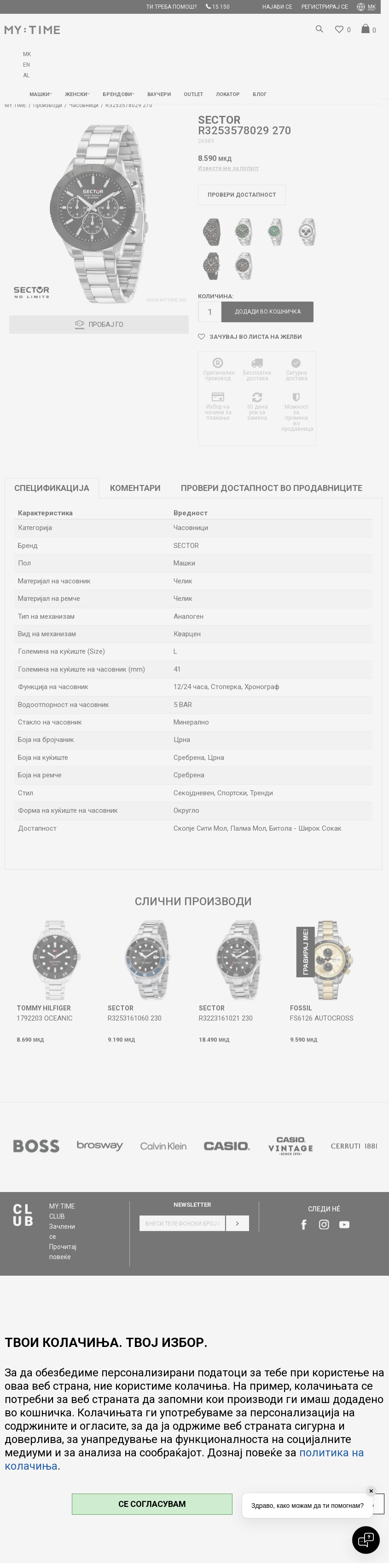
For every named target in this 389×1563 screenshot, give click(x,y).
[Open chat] (366, 1540)
